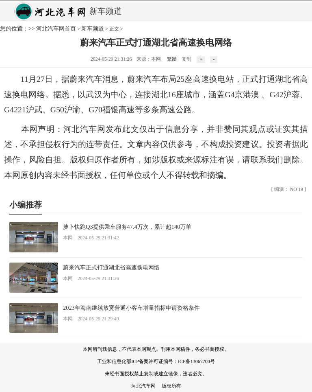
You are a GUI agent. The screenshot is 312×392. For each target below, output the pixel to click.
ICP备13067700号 (196, 361)
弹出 (303, 10)
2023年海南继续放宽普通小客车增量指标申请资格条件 (131, 307)
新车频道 (92, 29)
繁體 (172, 59)
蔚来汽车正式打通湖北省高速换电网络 (111, 267)
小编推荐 (25, 204)
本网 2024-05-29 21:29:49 (91, 319)
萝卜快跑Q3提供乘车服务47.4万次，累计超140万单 (127, 226)
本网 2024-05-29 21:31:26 (91, 278)
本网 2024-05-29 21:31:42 (91, 238)
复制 (186, 59)
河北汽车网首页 (56, 29)
